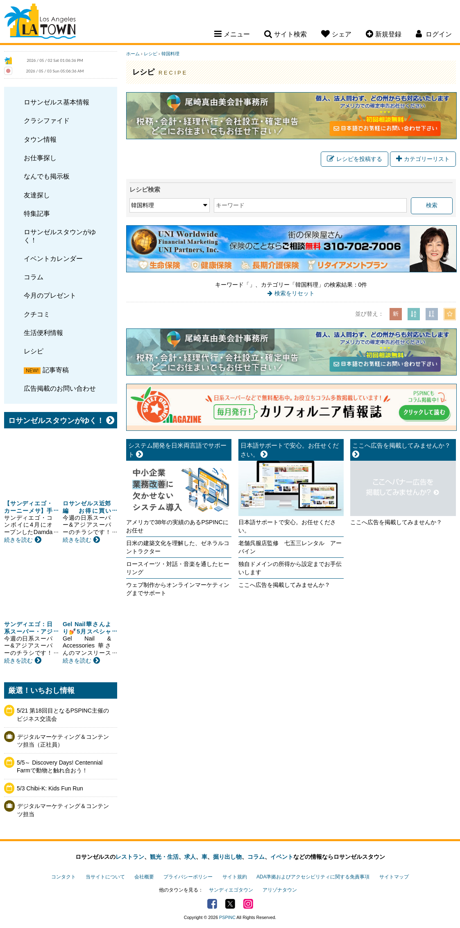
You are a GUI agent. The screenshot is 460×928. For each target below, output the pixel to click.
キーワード (230, 205)
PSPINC (227, 917)
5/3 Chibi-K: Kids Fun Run (50, 788)
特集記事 (37, 213)
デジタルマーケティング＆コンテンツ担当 (63, 810)
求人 (190, 856)
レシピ (33, 351)
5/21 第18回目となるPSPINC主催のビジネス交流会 (63, 714)
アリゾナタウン (280, 890)
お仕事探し (40, 157)
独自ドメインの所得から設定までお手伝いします (290, 568)
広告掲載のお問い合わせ (60, 388)
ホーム (133, 53)
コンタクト (63, 877)
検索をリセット (294, 293)
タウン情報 (40, 139)
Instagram (248, 904)
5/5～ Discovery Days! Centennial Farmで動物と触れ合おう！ (59, 766)
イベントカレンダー (53, 258)
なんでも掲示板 (47, 176)
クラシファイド (47, 120)
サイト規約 (234, 877)
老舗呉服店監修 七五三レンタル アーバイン (290, 547)
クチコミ (37, 314)
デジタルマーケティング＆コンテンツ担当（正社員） (63, 740)
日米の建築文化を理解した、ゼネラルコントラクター (177, 547)
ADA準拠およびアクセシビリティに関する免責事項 (312, 877)
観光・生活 (164, 856)
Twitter (230, 904)
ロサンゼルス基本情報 (56, 102)
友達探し (37, 195)
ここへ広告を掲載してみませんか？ (284, 585)
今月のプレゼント (50, 295)
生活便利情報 (43, 332)
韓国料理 (170, 53)
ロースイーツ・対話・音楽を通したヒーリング (177, 568)
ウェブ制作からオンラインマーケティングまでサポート (177, 589)
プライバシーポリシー (188, 877)
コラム (33, 277)
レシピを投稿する (354, 159)
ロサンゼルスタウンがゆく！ (60, 235)
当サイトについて (105, 877)
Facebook (212, 904)
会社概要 (144, 877)
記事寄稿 (56, 369)
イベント (281, 856)
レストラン (130, 856)
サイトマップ (394, 877)
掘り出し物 (227, 856)
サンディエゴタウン (231, 890)
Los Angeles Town (40, 22)
